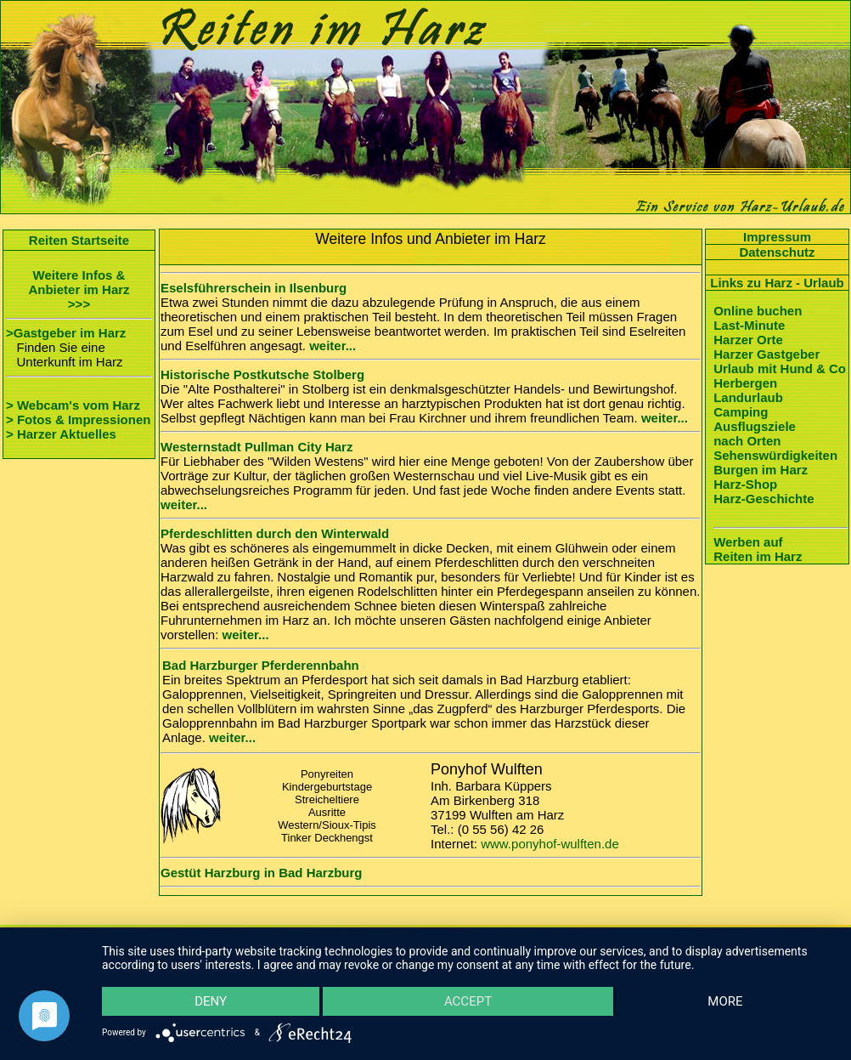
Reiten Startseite (79, 240)
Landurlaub (748, 397)
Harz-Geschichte (763, 498)
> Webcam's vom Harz (73, 405)
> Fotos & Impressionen (78, 419)
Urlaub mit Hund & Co (779, 368)
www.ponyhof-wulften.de (550, 843)
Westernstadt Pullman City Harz (256, 446)
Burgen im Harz (760, 469)
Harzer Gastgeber (766, 354)
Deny (211, 1000)
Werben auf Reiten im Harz (757, 549)
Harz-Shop (745, 484)
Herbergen (745, 383)
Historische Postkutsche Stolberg (262, 374)
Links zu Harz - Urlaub (777, 282)
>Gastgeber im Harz (66, 333)
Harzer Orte (748, 339)
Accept (468, 1000)
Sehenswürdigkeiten (775, 455)
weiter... (332, 345)
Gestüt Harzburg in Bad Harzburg (262, 872)
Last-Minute (749, 325)
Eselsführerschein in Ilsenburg (254, 288)
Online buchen (757, 310)
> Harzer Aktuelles (61, 434)
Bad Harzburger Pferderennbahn (260, 665)
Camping (740, 412)
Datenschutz (776, 252)
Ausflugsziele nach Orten (754, 433)
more (724, 1000)
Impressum (777, 237)
